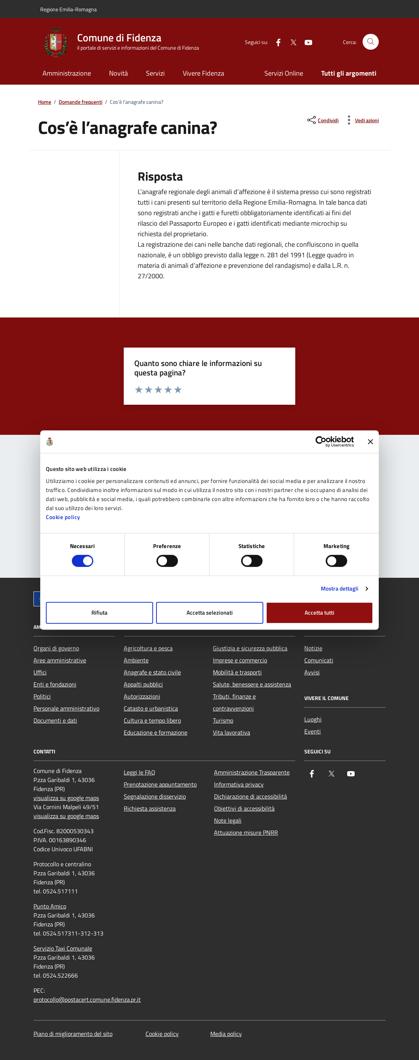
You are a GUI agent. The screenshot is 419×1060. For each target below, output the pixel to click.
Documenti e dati (55, 720)
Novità (118, 73)
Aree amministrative (59, 660)
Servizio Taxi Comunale (62, 948)
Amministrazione (67, 73)
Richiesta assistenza (150, 808)
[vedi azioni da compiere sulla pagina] (361, 120)
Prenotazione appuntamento (160, 784)
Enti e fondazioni (54, 684)
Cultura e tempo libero (152, 720)
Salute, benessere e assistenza (252, 684)
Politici (42, 696)
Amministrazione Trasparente (252, 772)
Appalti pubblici (143, 684)
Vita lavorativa (231, 732)
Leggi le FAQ (139, 772)
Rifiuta (99, 612)
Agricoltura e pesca (148, 648)
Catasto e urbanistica (151, 708)
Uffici (40, 672)
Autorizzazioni (142, 696)
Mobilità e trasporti (237, 672)
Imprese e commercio (240, 660)
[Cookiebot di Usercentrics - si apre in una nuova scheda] (321, 441)
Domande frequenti (80, 102)
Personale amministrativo (66, 708)
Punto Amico (49, 906)
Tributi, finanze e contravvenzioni (234, 702)
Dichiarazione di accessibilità (250, 796)
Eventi (312, 731)
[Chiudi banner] (370, 441)
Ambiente (136, 660)
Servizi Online (283, 73)
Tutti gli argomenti (348, 73)
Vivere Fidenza (203, 73)
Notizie (313, 648)
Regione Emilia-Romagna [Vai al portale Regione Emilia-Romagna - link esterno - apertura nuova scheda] (68, 9)
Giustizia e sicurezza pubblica (250, 648)
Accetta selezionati (210, 612)
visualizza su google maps (66, 797)
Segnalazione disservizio (155, 796)
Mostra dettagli (340, 588)
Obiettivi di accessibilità (244, 808)
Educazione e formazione (155, 732)
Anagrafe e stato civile (152, 672)
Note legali (227, 820)
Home (44, 102)
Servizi (155, 73)
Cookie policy (63, 517)
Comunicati (318, 660)
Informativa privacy (239, 784)
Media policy (226, 1033)
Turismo (223, 720)
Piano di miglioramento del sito (72, 1033)
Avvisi (312, 672)
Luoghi (313, 719)
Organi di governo (56, 648)
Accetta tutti (319, 612)
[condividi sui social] (322, 120)
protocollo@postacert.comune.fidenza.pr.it (87, 999)
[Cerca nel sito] (371, 42)
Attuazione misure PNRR (246, 832)
